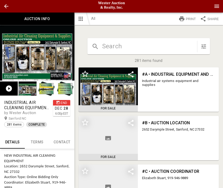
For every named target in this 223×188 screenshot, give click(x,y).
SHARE (209, 19)
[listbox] (37, 53)
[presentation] (111, 6)
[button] (6, 6)
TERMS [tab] (37, 142)
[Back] (6, 6)
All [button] (93, 18)
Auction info (37, 19)
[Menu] (216, 6)
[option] (37, 53)
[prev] (4, 53)
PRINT (187, 19)
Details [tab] (12, 142)
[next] (70, 53)
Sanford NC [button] (22, 118)
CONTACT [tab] (62, 142)
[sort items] (203, 46)
